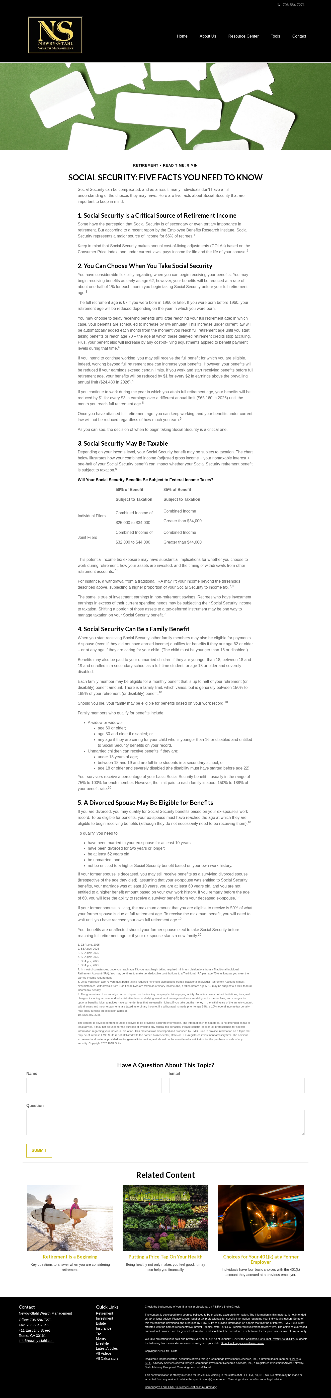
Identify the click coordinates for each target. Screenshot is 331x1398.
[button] (206, 36)
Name (31, 1073)
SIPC (148, 1362)
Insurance (103, 1328)
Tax (99, 1333)
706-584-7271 (291, 5)
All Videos (104, 1353)
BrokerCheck (232, 1306)
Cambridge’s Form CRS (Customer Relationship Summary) (181, 1386)
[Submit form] (39, 1151)
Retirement (104, 1313)
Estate (101, 1323)
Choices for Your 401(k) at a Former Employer (261, 1259)
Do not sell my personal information (242, 1343)
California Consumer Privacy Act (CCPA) (271, 1338)
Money (101, 1338)
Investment (104, 1318)
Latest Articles (107, 1348)
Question (35, 1105)
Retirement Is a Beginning (70, 1256)
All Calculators (107, 1358)
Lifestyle (102, 1343)
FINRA (294, 1358)
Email (174, 1073)
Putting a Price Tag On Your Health (165, 1256)
